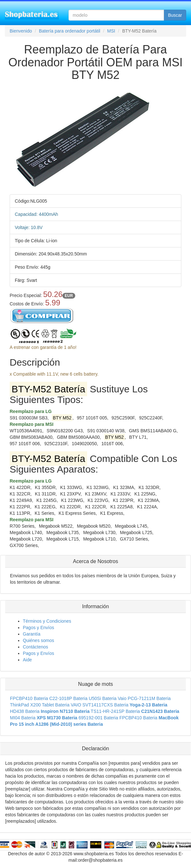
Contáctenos (35, 646)
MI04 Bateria (22, 717)
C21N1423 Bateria (160, 711)
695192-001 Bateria (98, 717)
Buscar (175, 15)
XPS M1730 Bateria (57, 717)
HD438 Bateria (25, 711)
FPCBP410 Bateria (29, 698)
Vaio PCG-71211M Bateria (144, 698)
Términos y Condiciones (47, 621)
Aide (27, 659)
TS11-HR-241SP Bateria (115, 711)
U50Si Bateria (102, 698)
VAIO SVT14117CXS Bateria (100, 704)
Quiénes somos (38, 640)
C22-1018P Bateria (68, 698)
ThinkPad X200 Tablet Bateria (39, 704)
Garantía (31, 634)
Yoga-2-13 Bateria (148, 704)
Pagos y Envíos (38, 627)
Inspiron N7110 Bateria (65, 711)
